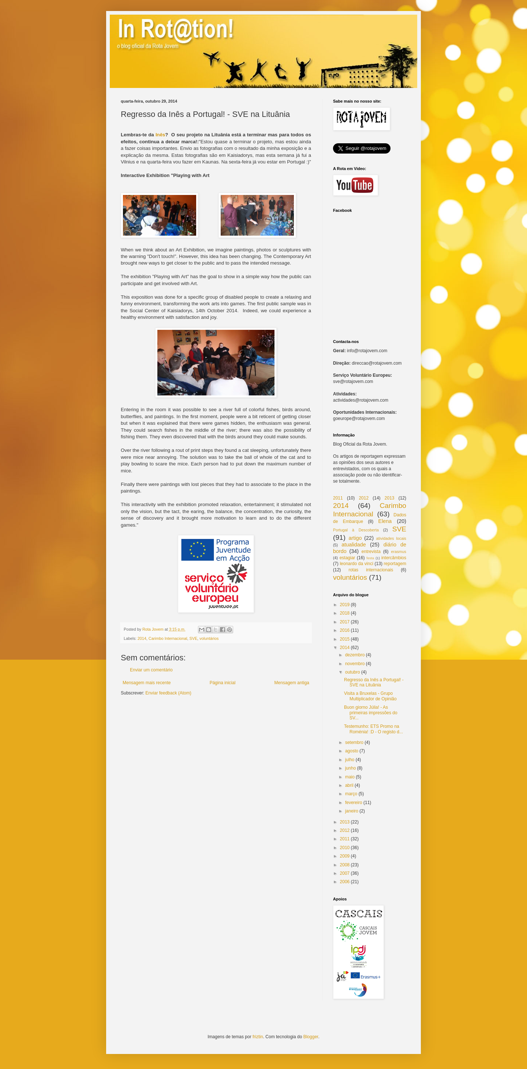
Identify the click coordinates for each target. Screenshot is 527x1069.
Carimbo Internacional (168, 638)
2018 (345, 613)
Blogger (310, 1036)
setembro (354, 742)
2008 (345, 864)
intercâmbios (393, 557)
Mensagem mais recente (147, 682)
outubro (352, 672)
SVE (193, 638)
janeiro (351, 811)
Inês (160, 134)
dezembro (355, 654)
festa (370, 558)
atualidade (353, 545)
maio (350, 776)
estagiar (347, 557)
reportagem (395, 563)
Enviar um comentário (151, 669)
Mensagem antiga (291, 682)
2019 (345, 604)
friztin (258, 1036)
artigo (355, 538)
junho (350, 768)
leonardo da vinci (356, 563)
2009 (345, 856)
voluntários (208, 638)
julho (349, 759)
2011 (338, 498)
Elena (385, 521)
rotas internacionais (370, 569)
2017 (345, 621)
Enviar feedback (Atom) (168, 693)
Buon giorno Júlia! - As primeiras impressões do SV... (370, 712)
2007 (345, 873)
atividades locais (391, 538)
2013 (390, 498)
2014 (142, 638)
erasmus (398, 551)
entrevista (371, 551)
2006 (345, 881)
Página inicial (223, 682)
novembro (355, 663)
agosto (351, 750)
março (351, 793)
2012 (364, 498)
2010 (345, 847)
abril (349, 785)
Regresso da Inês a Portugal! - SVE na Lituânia (374, 682)
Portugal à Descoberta (356, 530)
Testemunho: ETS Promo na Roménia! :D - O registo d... (373, 729)
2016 (345, 630)
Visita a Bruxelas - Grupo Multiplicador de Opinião (370, 696)
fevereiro (353, 802)
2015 (345, 639)
